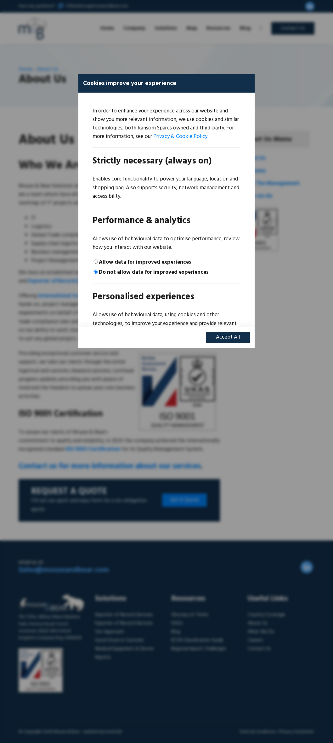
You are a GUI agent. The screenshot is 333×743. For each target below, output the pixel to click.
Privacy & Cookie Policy (180, 136)
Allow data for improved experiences (145, 262)
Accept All (228, 337)
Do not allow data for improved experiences (154, 272)
